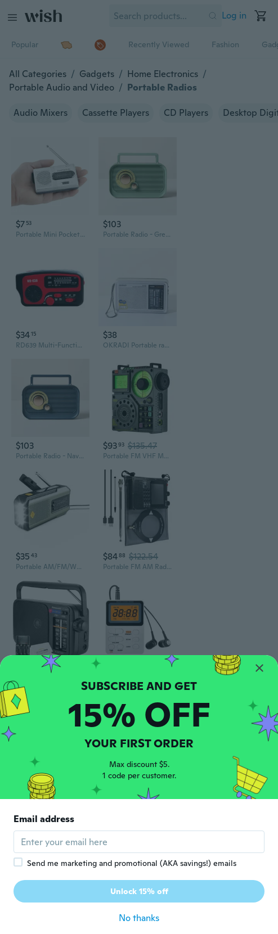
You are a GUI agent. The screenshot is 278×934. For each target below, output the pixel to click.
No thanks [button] (139, 918)
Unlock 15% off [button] (139, 891)
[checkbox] (18, 862)
